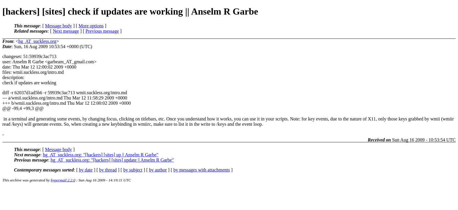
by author (158, 169)
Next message (66, 31)
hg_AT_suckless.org (37, 41)
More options (91, 25)
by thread (108, 169)
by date (86, 169)
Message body (58, 25)
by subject (132, 169)
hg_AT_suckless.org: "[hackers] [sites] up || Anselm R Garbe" (100, 154)
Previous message (102, 31)
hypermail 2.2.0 (63, 180)
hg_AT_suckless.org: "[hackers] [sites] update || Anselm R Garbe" (112, 160)
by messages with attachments (202, 169)
